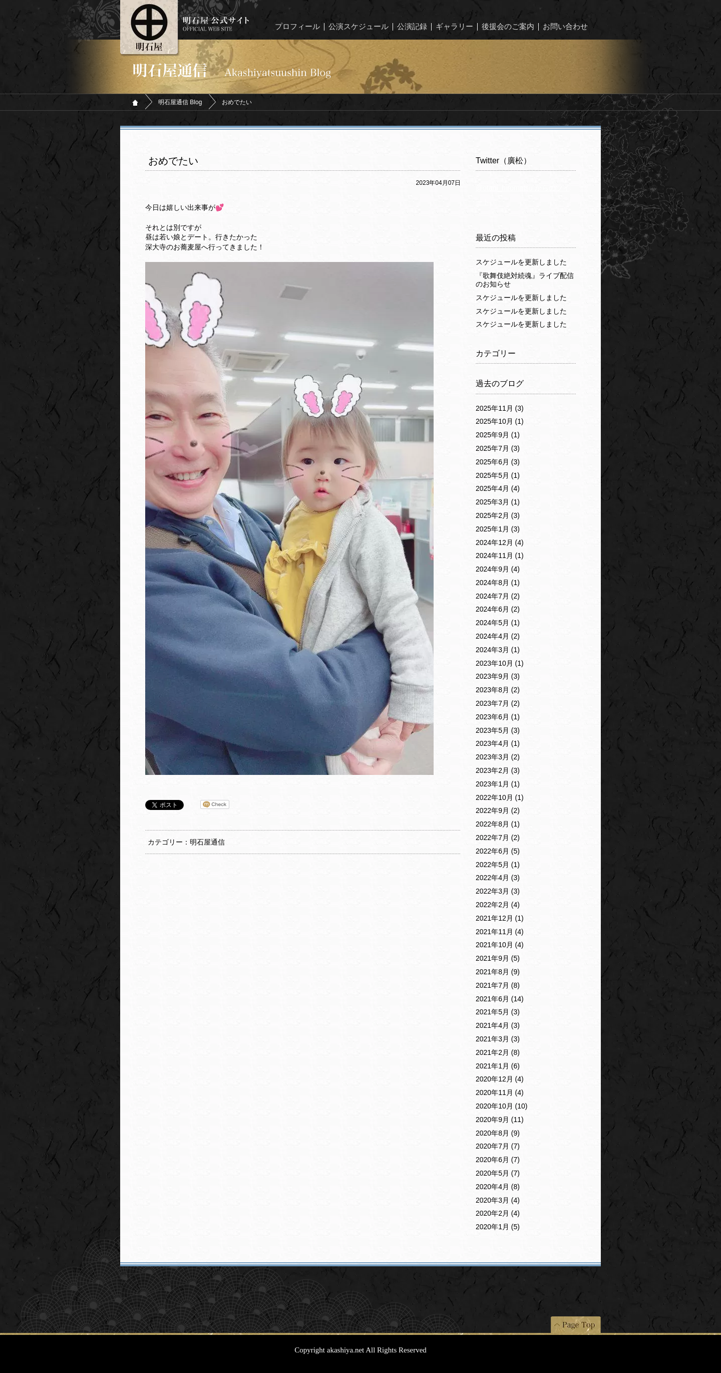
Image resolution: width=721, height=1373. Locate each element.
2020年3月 (498, 1200)
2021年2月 (498, 1052)
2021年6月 (500, 999)
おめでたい (173, 160)
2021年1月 (498, 1066)
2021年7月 (498, 985)
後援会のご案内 (508, 27)
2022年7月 (498, 838)
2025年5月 (498, 475)
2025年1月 (498, 529)
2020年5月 (498, 1173)
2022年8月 (498, 824)
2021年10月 (500, 945)
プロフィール (297, 27)
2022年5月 (498, 865)
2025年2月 (498, 515)
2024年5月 (498, 623)
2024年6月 (498, 609)
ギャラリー (454, 27)
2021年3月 (498, 1039)
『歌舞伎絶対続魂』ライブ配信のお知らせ (525, 279)
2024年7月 (498, 596)
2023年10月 (500, 663)
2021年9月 (498, 958)
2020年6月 (498, 1160)
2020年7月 (498, 1146)
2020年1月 (498, 1227)
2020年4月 (498, 1187)
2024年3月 (498, 650)
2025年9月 (498, 435)
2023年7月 (498, 703)
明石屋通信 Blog (180, 102)
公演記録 (412, 27)
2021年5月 (498, 1012)
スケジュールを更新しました (521, 262)
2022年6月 (498, 851)
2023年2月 (498, 770)
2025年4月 (498, 488)
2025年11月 (500, 408)
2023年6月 (498, 717)
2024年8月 (498, 583)
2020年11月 (500, 1092)
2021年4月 (498, 1025)
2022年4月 (498, 878)
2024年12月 (500, 542)
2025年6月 (498, 462)
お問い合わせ (565, 27)
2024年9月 (498, 569)
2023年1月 (498, 784)
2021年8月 (498, 972)
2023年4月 (498, 743)
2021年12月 (500, 918)
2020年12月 (500, 1079)
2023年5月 (498, 730)
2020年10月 (502, 1106)
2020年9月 (500, 1120)
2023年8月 (498, 690)
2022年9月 (498, 810)
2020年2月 (498, 1213)
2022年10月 (500, 797)
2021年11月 (500, 932)
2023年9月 (498, 676)
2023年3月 (498, 757)
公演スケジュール (358, 27)
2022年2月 (498, 905)
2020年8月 (498, 1133)
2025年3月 (498, 502)
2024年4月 (498, 636)
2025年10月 (500, 421)
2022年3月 (498, 891)
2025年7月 (498, 448)
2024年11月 (500, 556)
